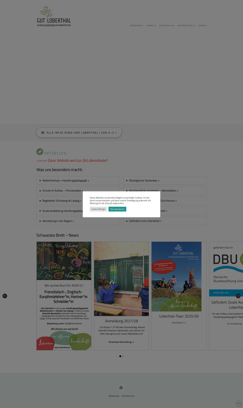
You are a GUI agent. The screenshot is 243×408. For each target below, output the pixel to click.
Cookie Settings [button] (98, 209)
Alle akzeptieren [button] (117, 209)
